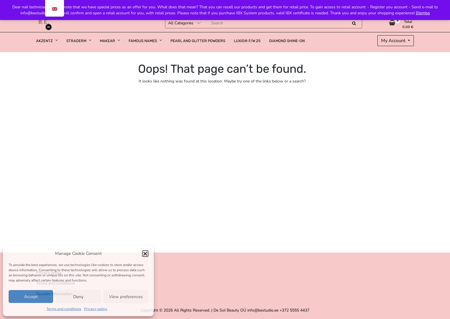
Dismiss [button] (423, 13)
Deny (78, 297)
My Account (394, 41)
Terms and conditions (63, 309)
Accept (31, 297)
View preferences (126, 297)
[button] (145, 253)
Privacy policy (95, 309)
